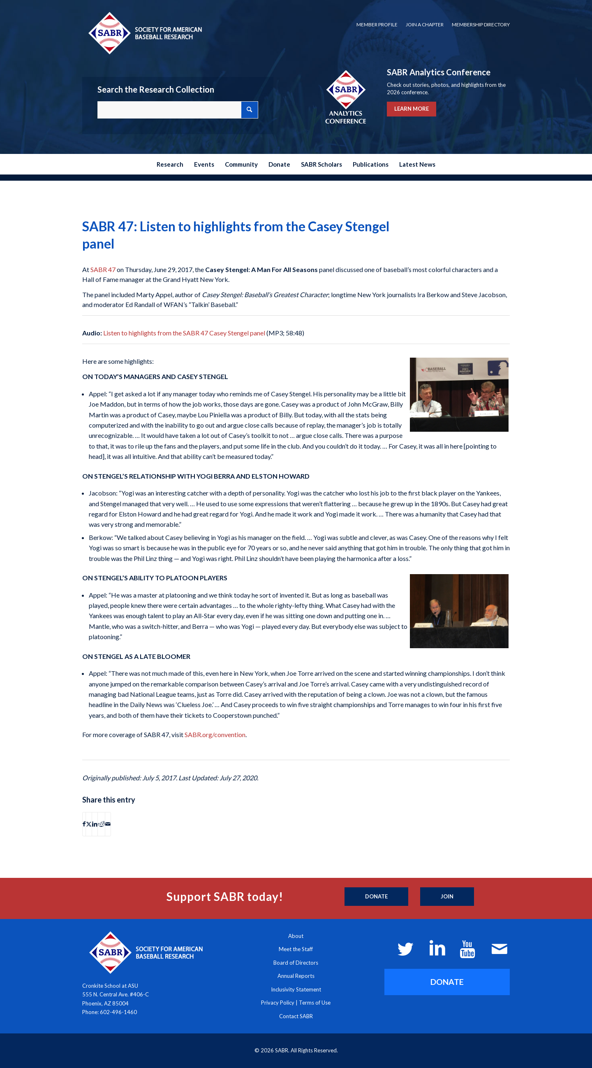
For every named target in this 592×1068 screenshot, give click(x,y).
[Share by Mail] (108, 823)
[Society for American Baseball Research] (144, 33)
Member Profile (377, 24)
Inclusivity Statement (296, 989)
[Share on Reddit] (101, 823)
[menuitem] (377, 25)
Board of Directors (295, 962)
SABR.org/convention (215, 734)
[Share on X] (89, 823)
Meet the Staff (296, 949)
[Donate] (376, 896)
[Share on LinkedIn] (94, 823)
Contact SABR (296, 1016)
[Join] (447, 896)
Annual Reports (296, 976)
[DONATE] (447, 982)
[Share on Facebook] (84, 823)
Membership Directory (481, 24)
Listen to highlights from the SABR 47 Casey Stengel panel (184, 333)
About (295, 936)
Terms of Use (315, 1002)
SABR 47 (103, 269)
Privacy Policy (277, 1002)
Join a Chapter (425, 24)
